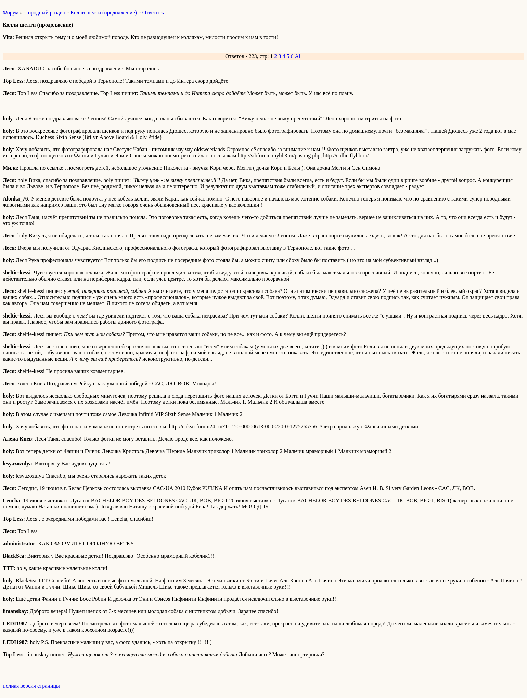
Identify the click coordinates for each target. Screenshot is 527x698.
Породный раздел (44, 12)
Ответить (153, 12)
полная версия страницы (31, 686)
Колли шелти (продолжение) (103, 12)
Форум (10, 12)
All (298, 56)
